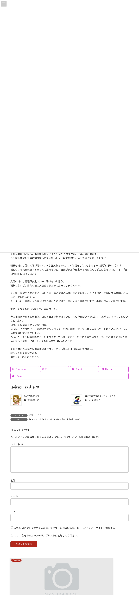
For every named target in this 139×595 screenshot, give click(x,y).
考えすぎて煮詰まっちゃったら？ (100, 396)
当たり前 (48, 419)
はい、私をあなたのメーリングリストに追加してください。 (45, 539)
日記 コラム (35, 415)
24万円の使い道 (31, 396)
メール (14, 500)
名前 (12, 484)
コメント (16, 444)
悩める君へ (60, 419)
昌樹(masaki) (74, 419)
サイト (14, 516)
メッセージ (36, 419)
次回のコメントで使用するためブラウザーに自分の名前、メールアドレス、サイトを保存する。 (65, 532)
